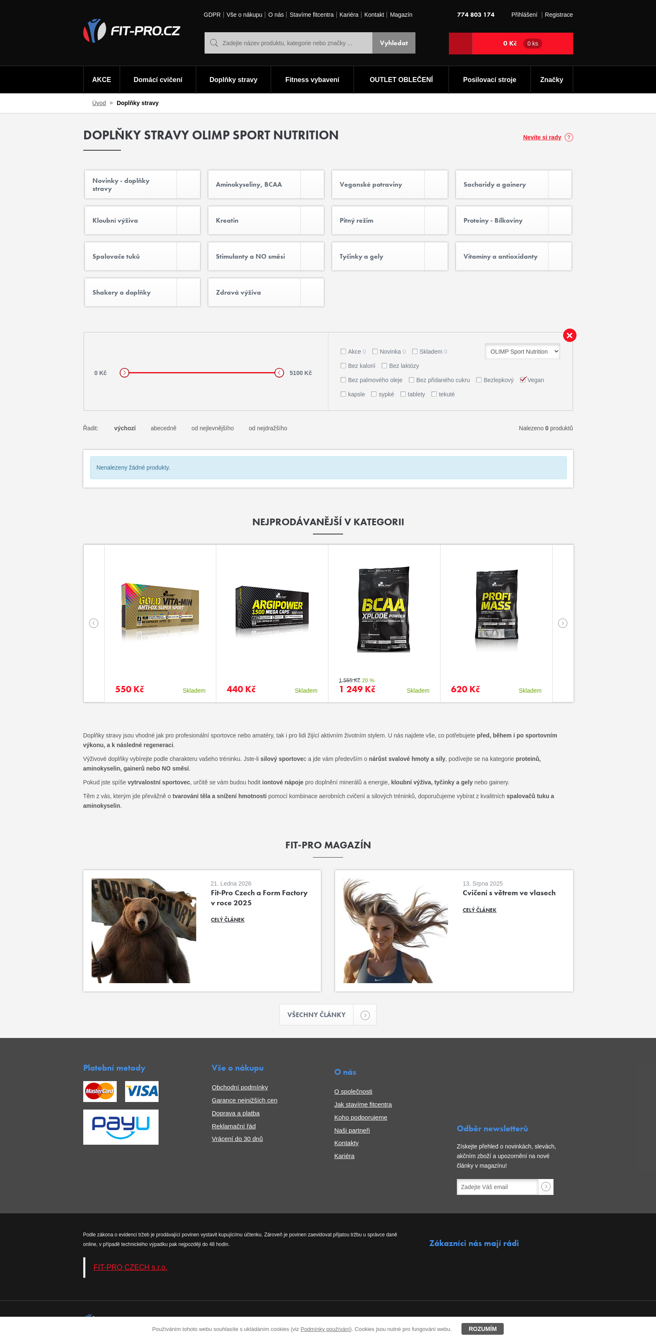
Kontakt (374, 15)
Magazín (401, 15)
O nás (276, 15)
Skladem (433, 351)
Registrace (559, 15)
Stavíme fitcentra (311, 15)
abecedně (164, 428)
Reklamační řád (234, 1126)
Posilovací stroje (489, 79)
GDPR (212, 15)
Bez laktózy (404, 365)
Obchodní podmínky (240, 1087)
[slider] (124, 373)
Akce (357, 351)
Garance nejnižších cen (244, 1100)
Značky (551, 79)
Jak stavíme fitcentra (363, 1104)
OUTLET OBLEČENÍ (401, 79)
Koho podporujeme (360, 1117)
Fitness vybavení (312, 79)
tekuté (447, 394)
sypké (386, 394)
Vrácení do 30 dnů (237, 1138)
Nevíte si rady (542, 137)
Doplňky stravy (234, 79)
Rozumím (483, 1329)
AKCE (101, 79)
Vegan (536, 380)
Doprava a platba (235, 1113)
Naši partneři (352, 1130)
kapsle (356, 394)
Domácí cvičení (157, 79)
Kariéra (349, 15)
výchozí (125, 428)
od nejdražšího (268, 428)
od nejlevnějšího (213, 428)
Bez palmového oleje (375, 380)
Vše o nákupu (245, 15)
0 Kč (523, 44)
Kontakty (346, 1142)
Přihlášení (524, 15)
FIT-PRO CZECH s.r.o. (131, 1267)
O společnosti (353, 1091)
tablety (416, 394)
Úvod (99, 103)
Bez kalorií (361, 365)
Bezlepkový (499, 380)
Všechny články (320, 1014)
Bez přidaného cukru (443, 380)
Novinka (393, 351)
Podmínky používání (325, 1329)
